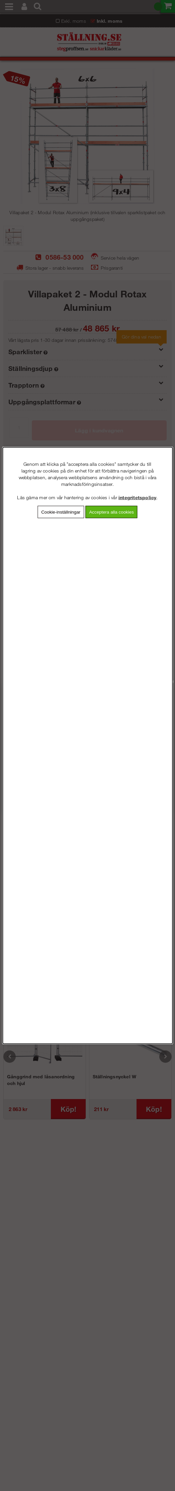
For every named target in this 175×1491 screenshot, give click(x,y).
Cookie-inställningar (60, 512)
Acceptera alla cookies (111, 512)
